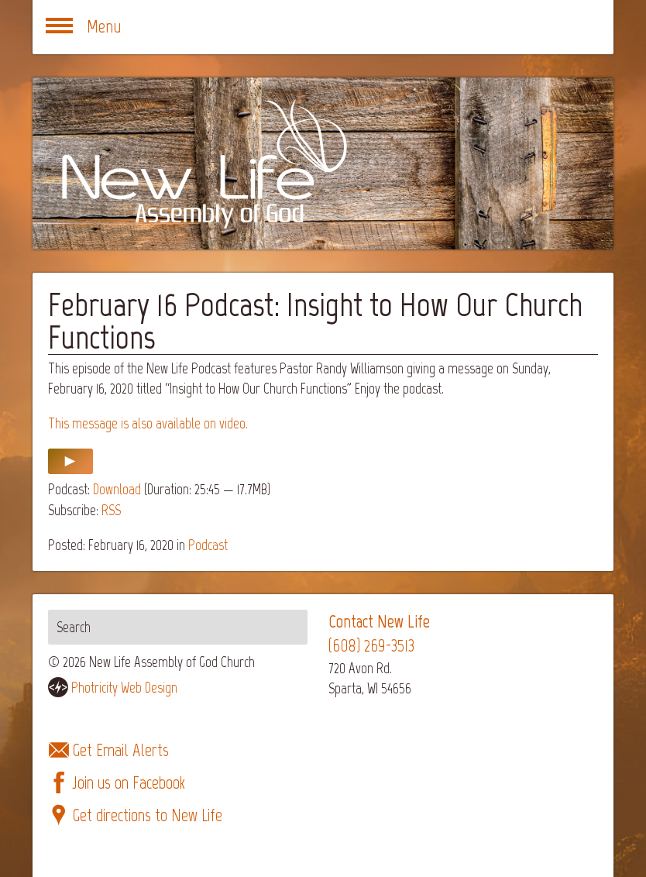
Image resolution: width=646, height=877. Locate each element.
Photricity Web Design (124, 687)
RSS (111, 510)
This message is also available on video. (148, 423)
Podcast (208, 545)
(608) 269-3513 (371, 645)
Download (117, 489)
